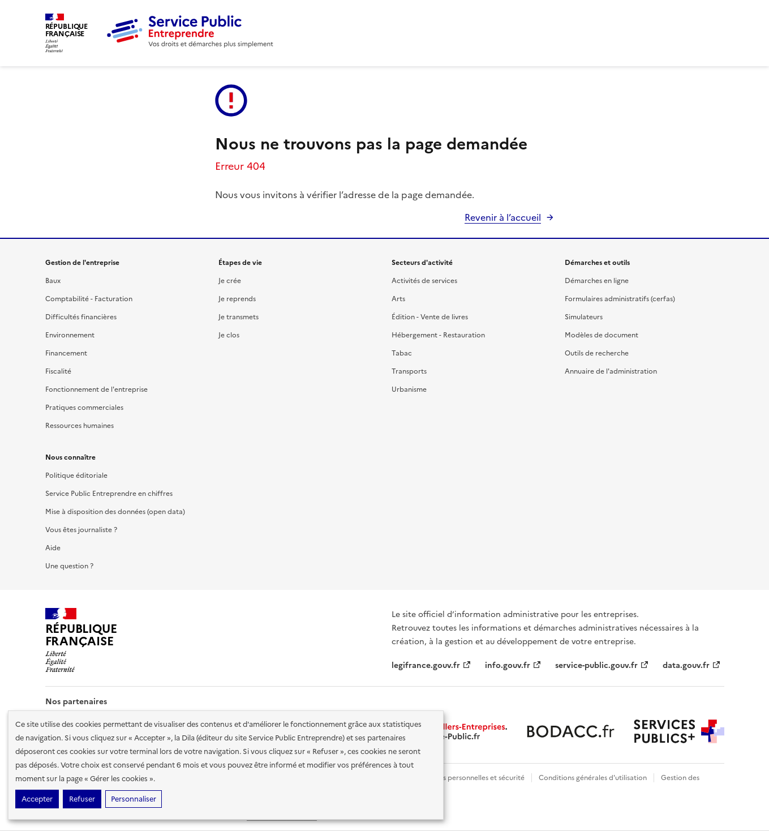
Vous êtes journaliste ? (81, 530)
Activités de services (424, 281)
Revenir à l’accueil (503, 217)
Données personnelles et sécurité (471, 778)
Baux (53, 281)
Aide (53, 548)
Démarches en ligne (597, 281)
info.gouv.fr (513, 665)
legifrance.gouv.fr (431, 665)
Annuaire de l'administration (611, 371)
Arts (398, 299)
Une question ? (69, 566)
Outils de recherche (597, 353)
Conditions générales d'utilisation (593, 778)
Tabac (402, 353)
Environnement (69, 335)
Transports (409, 371)
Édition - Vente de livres (430, 317)
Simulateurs (584, 317)
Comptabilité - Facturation (88, 299)
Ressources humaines (79, 426)
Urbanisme (409, 389)
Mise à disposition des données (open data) (115, 512)
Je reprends (237, 299)
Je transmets (238, 317)
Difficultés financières (81, 317)
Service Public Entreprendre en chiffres (109, 494)
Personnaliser (133, 799)
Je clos (228, 335)
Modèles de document (601, 335)
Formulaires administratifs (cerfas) (620, 299)
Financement (66, 353)
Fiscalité (58, 371)
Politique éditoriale (76, 475)
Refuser (82, 799)
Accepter (37, 799)
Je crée (229, 281)
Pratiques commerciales (84, 407)
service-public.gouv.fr (602, 665)
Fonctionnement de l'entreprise (96, 389)
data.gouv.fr (692, 665)
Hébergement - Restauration (438, 335)
